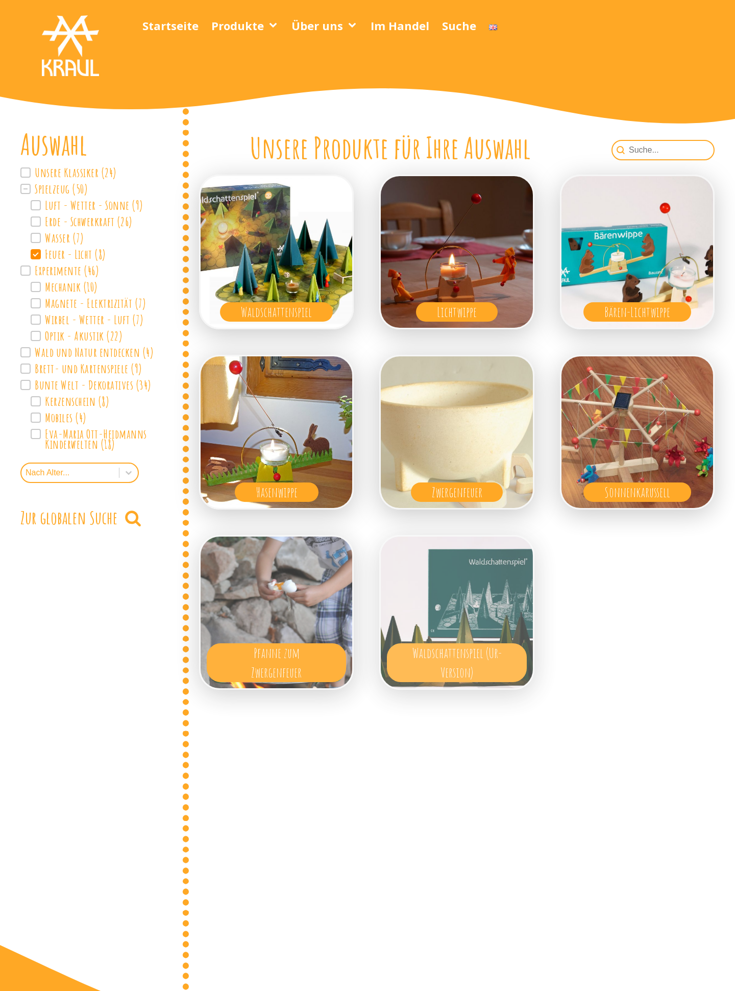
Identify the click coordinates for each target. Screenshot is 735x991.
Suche (459, 25)
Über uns (317, 25)
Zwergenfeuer (457, 492)
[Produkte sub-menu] (275, 25)
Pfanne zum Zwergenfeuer (276, 662)
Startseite (170, 25)
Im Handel (400, 25)
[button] (94, 172)
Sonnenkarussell (637, 492)
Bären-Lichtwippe (637, 312)
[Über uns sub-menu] (354, 25)
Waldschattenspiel (276, 312)
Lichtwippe (457, 312)
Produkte (237, 25)
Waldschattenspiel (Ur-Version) (457, 662)
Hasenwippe (277, 492)
